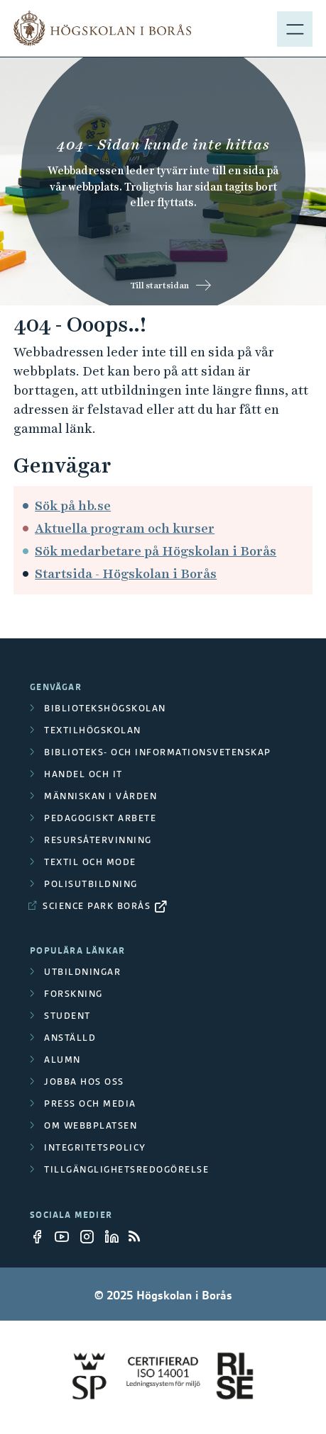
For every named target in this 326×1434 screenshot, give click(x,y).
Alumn (62, 1060)
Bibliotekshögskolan (105, 708)
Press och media (90, 1103)
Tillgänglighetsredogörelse (126, 1169)
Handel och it (83, 774)
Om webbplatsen (90, 1125)
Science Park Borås (97, 906)
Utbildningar (82, 972)
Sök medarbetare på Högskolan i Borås (155, 550)
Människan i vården (100, 796)
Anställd (70, 1038)
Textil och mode (90, 862)
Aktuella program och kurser (124, 528)
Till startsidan (159, 285)
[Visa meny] (295, 28)
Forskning (73, 994)
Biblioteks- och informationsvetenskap (157, 752)
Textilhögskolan (92, 730)
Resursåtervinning (98, 840)
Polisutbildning (91, 884)
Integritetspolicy (95, 1147)
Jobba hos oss (84, 1082)
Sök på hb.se (73, 505)
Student (67, 1016)
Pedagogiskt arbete (100, 818)
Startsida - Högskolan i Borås (126, 573)
